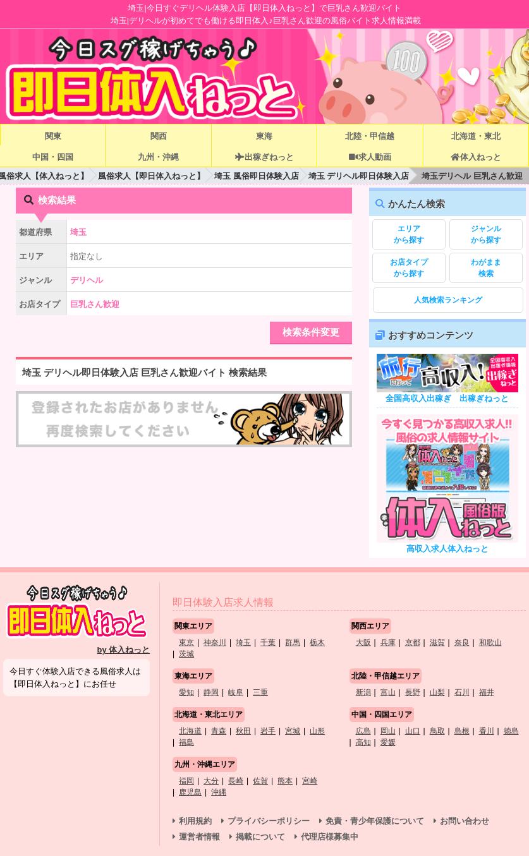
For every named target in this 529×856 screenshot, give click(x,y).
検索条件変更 (311, 332)
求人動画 (369, 157)
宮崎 (309, 780)
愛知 (186, 692)
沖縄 (218, 792)
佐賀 (260, 780)
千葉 (268, 642)
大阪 (363, 642)
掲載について (260, 836)
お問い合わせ (464, 821)
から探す (409, 233)
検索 (486, 267)
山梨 (437, 692)
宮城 (292, 730)
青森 (218, 730)
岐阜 (235, 692)
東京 (186, 642)
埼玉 (243, 642)
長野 (412, 692)
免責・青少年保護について (374, 821)
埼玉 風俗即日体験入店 (256, 176)
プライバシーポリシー (269, 821)
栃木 (317, 642)
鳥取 (437, 730)
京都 (412, 642)
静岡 (211, 692)
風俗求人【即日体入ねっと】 (151, 176)
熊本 (285, 780)
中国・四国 (52, 157)
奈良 (462, 642)
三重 (260, 692)
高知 (363, 742)
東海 (264, 136)
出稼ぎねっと (264, 157)
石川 (462, 692)
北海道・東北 (476, 136)
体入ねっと (475, 157)
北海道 (190, 730)
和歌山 (490, 642)
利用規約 (195, 821)
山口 (412, 730)
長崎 (235, 780)
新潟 (363, 692)
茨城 (186, 653)
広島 (363, 730)
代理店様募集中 (329, 836)
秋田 (243, 730)
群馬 (292, 642)
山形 (317, 730)
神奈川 (215, 642)
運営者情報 (199, 836)
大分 (211, 780)
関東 (53, 136)
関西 (158, 136)
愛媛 (388, 742)
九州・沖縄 (158, 157)
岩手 (268, 730)
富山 (388, 692)
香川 (486, 730)
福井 (486, 692)
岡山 (388, 730)
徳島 (511, 730)
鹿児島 (190, 792)
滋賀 (437, 642)
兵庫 (388, 642)
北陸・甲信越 (369, 136)
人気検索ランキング (448, 300)
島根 (462, 730)
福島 (186, 742)
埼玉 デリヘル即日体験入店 (359, 176)
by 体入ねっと (123, 649)
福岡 (186, 780)
